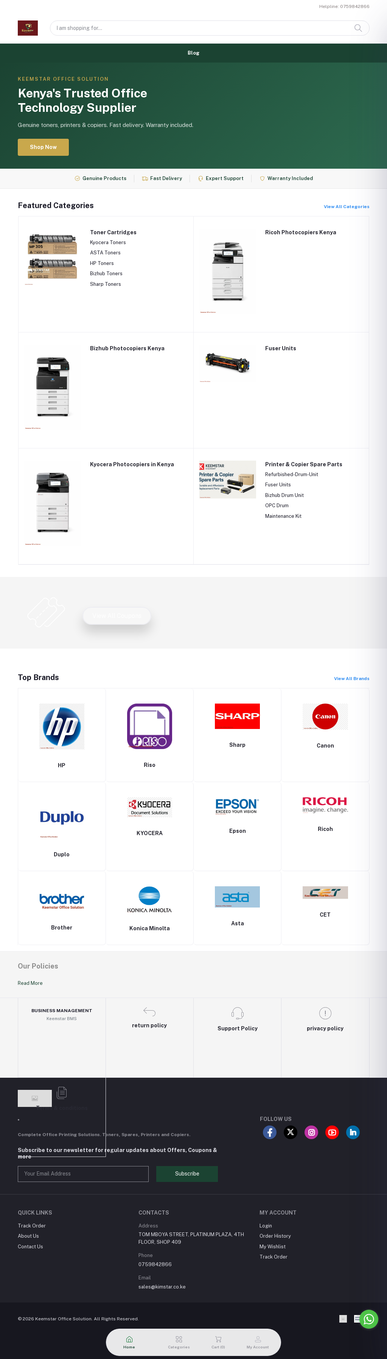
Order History (275, 1236)
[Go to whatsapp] (368, 1319)
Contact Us (30, 1246)
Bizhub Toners (106, 273)
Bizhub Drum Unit (284, 495)
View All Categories (347, 206)
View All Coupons (116, 615)
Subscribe (187, 1174)
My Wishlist (273, 1246)
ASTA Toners (105, 252)
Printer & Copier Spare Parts (303, 464)
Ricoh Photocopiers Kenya (300, 232)
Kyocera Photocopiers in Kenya (132, 464)
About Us (28, 1236)
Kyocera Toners (108, 242)
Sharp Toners (105, 284)
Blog (193, 53)
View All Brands (352, 678)
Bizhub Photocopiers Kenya (127, 348)
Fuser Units (280, 348)
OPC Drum (277, 505)
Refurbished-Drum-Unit (291, 474)
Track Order (32, 1226)
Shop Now (43, 147)
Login (266, 1226)
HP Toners (102, 263)
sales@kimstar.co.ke (162, 1287)
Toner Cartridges (113, 232)
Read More (30, 983)
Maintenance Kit (283, 516)
